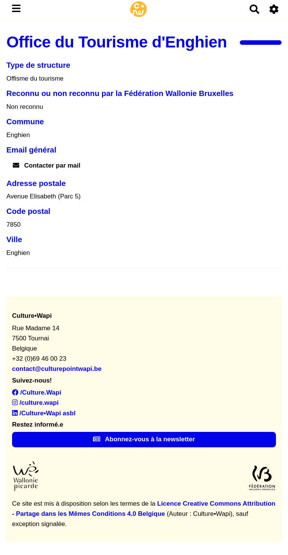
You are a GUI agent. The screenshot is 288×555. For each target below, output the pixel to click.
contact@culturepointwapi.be (57, 368)
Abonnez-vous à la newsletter (144, 439)
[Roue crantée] (274, 9)
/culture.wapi (35, 402)
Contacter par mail (47, 165)
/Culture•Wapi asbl (44, 413)
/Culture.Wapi (36, 392)
